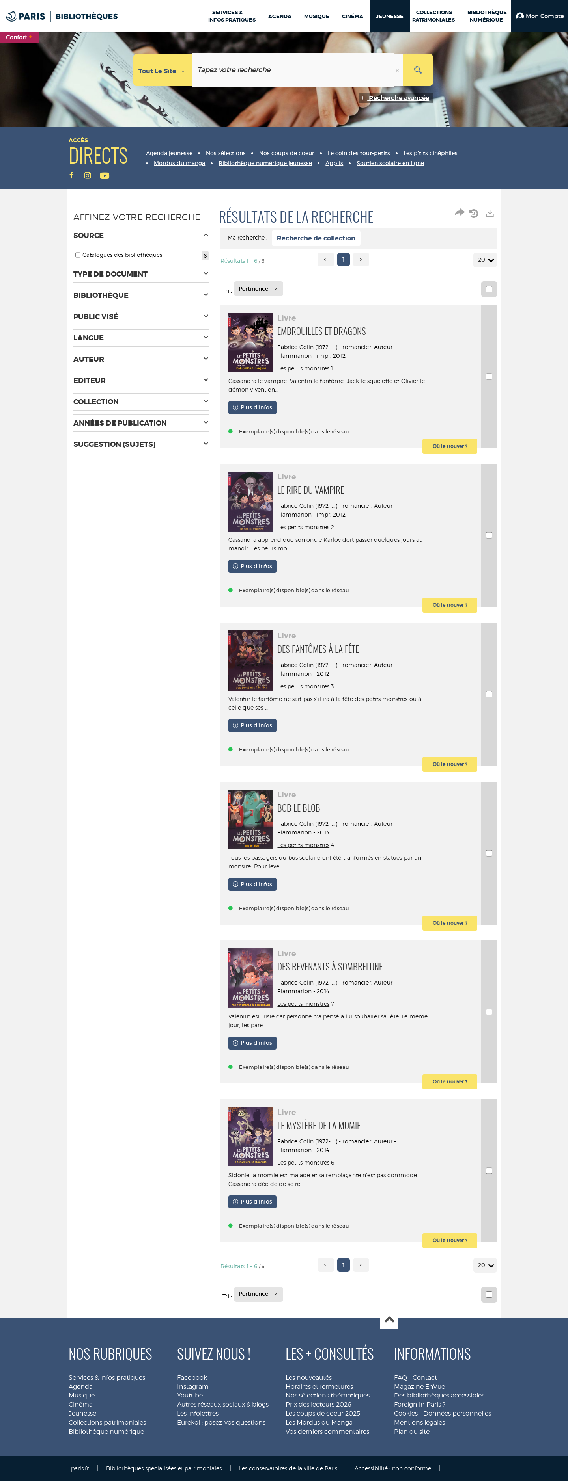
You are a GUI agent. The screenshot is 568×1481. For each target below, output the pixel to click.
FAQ (400, 1377)
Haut (389, 1320)
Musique (82, 1395)
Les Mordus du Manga (319, 1422)
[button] (539, 16)
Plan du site (412, 1431)
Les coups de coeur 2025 (323, 1413)
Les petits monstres (306, 368)
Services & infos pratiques (107, 1377)
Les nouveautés (309, 1377)
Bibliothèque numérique (106, 1431)
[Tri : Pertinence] (258, 288)
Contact (425, 1377)
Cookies (406, 1413)
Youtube (190, 1395)
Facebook (192, 1377)
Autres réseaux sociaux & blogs (223, 1404)
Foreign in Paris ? (419, 1404)
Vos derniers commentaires (327, 1431)
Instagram (193, 1386)
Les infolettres (198, 1413)
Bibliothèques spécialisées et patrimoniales (164, 1468)
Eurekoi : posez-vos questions (221, 1422)
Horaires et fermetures (319, 1386)
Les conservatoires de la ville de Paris (288, 1468)
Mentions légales (419, 1422)
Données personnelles (457, 1413)
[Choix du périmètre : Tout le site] (162, 70)
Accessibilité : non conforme (393, 1468)
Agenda (81, 1386)
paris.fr (80, 1468)
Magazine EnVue (419, 1386)
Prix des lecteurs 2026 (318, 1404)
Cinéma (81, 1404)
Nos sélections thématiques (328, 1395)
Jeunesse (82, 1413)
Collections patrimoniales (107, 1422)
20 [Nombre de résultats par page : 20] (483, 260)
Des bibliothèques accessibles (439, 1395)
